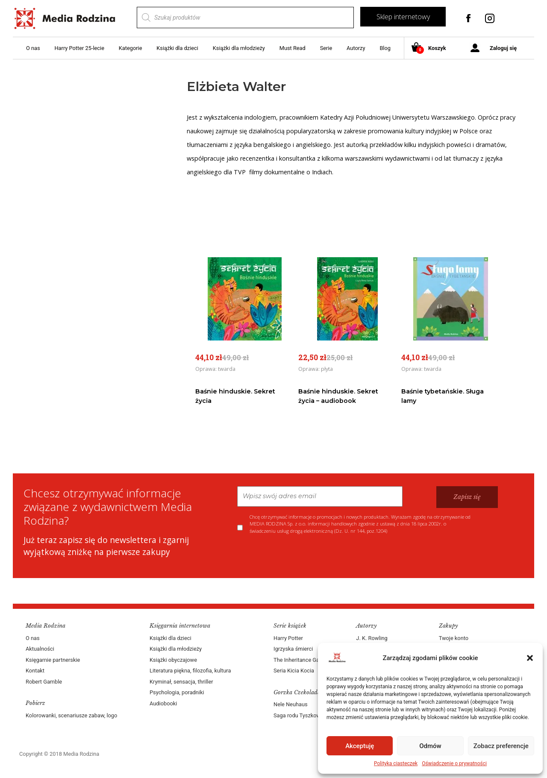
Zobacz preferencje (501, 746)
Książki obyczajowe (173, 660)
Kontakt (35, 670)
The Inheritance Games (302, 660)
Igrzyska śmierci (293, 649)
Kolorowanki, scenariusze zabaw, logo (71, 715)
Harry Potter (288, 638)
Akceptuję (359, 746)
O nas (33, 48)
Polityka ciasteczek (396, 763)
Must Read (292, 48)
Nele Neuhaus (291, 704)
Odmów (430, 746)
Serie (326, 48)
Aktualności (40, 649)
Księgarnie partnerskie (53, 660)
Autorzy (356, 48)
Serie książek (290, 625)
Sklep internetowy (403, 16)
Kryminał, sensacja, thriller (181, 681)
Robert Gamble (44, 681)
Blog (385, 48)
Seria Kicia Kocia (294, 670)
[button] (530, 658)
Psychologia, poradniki (177, 692)
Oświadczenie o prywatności (454, 763)
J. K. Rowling (371, 638)
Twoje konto (453, 638)
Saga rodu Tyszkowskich (303, 715)
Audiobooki (163, 703)
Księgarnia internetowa (180, 625)
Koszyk (432, 48)
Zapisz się (467, 497)
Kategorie (130, 48)
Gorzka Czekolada (297, 692)
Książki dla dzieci (177, 48)
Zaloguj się (503, 48)
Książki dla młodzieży (239, 48)
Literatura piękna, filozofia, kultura (190, 670)
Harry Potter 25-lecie (79, 48)
